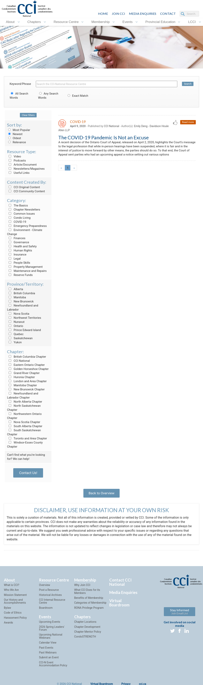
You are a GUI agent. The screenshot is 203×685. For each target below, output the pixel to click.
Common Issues (21, 213)
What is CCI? (11, 586)
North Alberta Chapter (24, 401)
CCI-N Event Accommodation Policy (53, 665)
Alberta (15, 289)
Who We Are (11, 591)
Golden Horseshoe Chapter (28, 369)
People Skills (18, 262)
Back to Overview (101, 494)
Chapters (34, 22)
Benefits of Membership (88, 599)
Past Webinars (47, 653)
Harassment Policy (15, 618)
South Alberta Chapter (24, 426)
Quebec (15, 334)
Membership (100, 22)
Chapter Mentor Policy (87, 633)
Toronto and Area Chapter (27, 438)
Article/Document (22, 164)
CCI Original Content (23, 187)
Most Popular (18, 130)
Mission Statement (15, 596)
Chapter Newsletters (23, 209)
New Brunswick (20, 301)
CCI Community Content (26, 191)
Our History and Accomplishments (15, 603)
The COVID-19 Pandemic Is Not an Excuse (103, 138)
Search (188, 84)
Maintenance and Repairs (27, 271)
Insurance (16, 254)
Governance (18, 242)
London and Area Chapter (27, 381)
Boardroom (46, 609)
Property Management (25, 267)
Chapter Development (87, 628)
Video (14, 156)
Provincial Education (160, 22)
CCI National (18, 361)
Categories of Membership (90, 604)
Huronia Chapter (21, 377)
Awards (8, 623)
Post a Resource (49, 591)
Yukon (14, 342)
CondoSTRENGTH (85, 637)
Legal (14, 258)
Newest (14, 134)
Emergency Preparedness (27, 226)
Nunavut (15, 322)
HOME (103, 13)
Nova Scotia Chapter (23, 422)
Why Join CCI (82, 586)
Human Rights (19, 250)
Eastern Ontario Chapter (26, 365)
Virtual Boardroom (119, 604)
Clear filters (28, 115)
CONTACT (168, 13)
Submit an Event (49, 658)
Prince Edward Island (24, 330)
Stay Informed (179, 612)
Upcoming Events (49, 623)
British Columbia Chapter (26, 356)
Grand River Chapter (23, 373)
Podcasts (16, 160)
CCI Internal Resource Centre (52, 603)
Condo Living (18, 218)
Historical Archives (50, 596)
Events (128, 22)
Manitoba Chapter (22, 385)
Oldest (14, 138)
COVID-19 (16, 222)
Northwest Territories (24, 318)
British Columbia (21, 293)
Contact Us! (28, 473)
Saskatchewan (20, 338)
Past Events (46, 648)
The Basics (17, 205)
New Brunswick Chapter (26, 389)
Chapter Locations (85, 623)
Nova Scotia (18, 313)
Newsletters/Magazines (26, 168)
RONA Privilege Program (89, 609)
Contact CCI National (120, 583)
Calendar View (47, 643)
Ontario (15, 326)
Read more (188, 122)
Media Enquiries (142, 13)
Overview (44, 586)
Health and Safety (22, 246)
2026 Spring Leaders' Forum (51, 629)
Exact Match (77, 95)
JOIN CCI (118, 13)
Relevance (16, 142)
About (10, 22)
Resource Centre (66, 22)
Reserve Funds (20, 275)
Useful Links (18, 173)
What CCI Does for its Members (87, 593)
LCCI (192, 22)
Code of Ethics (12, 614)
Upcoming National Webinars (50, 637)
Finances (16, 238)
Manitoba (16, 297)
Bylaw (7, 609)
